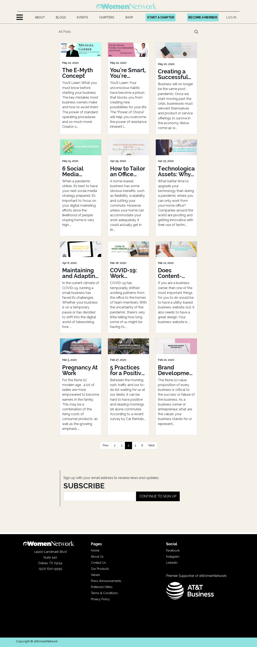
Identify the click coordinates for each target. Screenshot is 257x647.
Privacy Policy (100, 599)
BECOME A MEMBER (202, 17)
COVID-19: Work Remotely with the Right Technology (126, 273)
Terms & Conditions (104, 593)
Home (95, 550)
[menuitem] (39, 17)
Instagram (172, 556)
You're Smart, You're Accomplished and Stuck (128, 73)
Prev (106, 445)
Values (95, 575)
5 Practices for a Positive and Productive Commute (127, 370)
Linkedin (171, 562)
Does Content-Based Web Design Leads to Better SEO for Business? (176, 273)
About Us (97, 556)
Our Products (100, 568)
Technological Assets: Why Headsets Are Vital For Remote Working (176, 171)
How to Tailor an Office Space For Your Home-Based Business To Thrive (127, 171)
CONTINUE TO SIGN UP (157, 496)
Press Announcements (106, 581)
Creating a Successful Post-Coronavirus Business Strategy (174, 74)
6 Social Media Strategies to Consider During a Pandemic (79, 171)
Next (151, 445)
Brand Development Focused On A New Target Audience (176, 370)
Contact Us (98, 562)
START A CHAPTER (160, 17)
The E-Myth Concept (77, 73)
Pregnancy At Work (80, 370)
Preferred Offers (102, 587)
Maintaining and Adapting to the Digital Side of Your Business (80, 273)
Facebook (173, 550)
